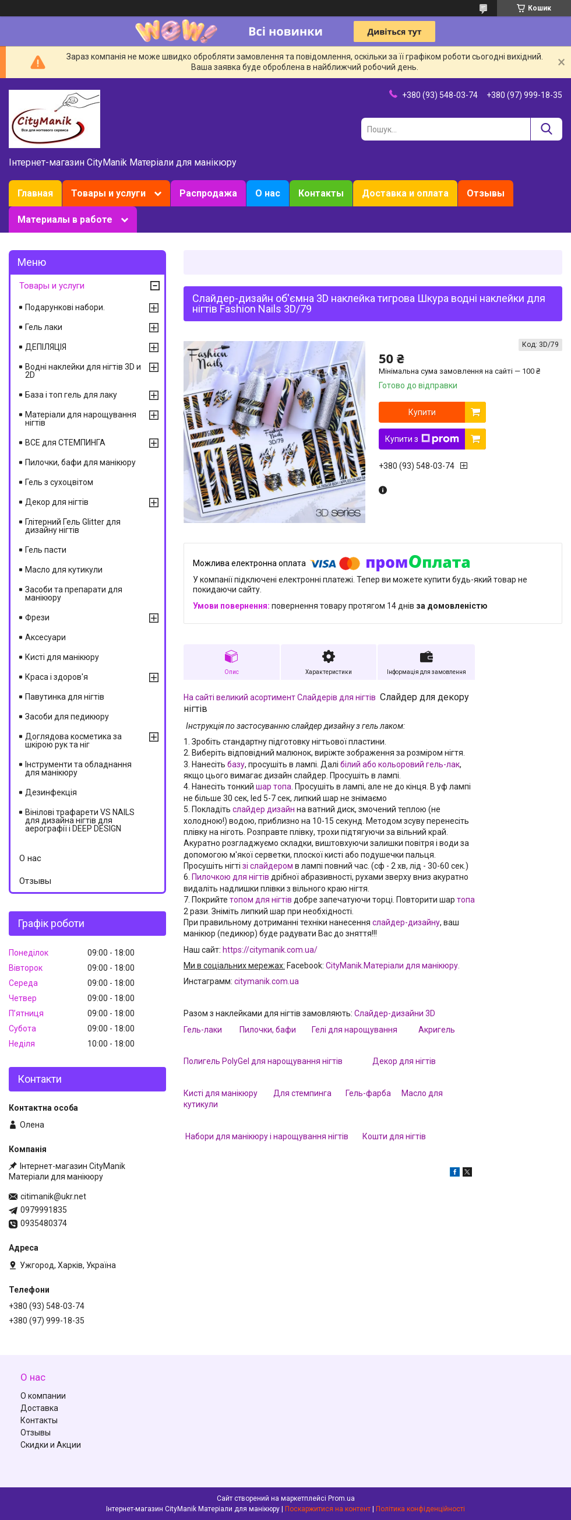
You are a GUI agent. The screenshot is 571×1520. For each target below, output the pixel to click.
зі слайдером (267, 865)
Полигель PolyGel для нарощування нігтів (264, 1061)
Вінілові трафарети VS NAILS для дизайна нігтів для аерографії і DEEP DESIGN (80, 820)
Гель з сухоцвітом (59, 482)
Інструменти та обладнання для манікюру (78, 768)
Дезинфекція (51, 792)
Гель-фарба (368, 1093)
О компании (43, 1395)
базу (235, 764)
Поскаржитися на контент (328, 1509)
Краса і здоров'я (56, 677)
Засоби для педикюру (67, 716)
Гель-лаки (203, 1029)
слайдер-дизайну (406, 922)
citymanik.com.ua (266, 981)
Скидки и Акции (50, 1444)
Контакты (321, 193)
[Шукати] (546, 129)
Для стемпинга (302, 1093)
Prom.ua (341, 1498)
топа (466, 899)
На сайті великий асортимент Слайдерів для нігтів (280, 697)
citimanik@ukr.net (53, 1196)
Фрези (37, 617)
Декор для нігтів (404, 1061)
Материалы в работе (64, 219)
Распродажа (208, 193)
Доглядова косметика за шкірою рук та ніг (73, 740)
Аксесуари (45, 637)
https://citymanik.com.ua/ (270, 949)
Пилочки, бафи (267, 1029)
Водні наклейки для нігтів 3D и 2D (83, 371)
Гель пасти (45, 549)
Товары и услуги (108, 193)
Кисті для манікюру (221, 1093)
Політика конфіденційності (420, 1509)
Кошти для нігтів (394, 1136)
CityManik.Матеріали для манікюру (392, 965)
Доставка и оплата (405, 193)
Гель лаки (43, 327)
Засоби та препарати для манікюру (73, 593)
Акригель (436, 1029)
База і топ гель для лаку (71, 394)
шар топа (273, 786)
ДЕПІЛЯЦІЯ (45, 347)
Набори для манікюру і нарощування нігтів (266, 1136)
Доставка (39, 1408)
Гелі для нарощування (354, 1029)
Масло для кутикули (64, 569)
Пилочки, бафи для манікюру (80, 462)
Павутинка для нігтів (64, 696)
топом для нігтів (261, 899)
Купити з (422, 439)
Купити (422, 412)
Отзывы (486, 193)
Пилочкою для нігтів (230, 877)
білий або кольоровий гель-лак (400, 764)
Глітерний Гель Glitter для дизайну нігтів (73, 526)
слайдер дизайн (263, 809)
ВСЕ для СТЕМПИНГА (65, 442)
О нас (267, 193)
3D (430, 1013)
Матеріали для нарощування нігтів (80, 418)
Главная (35, 193)
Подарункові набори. (65, 307)
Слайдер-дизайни (389, 1013)
